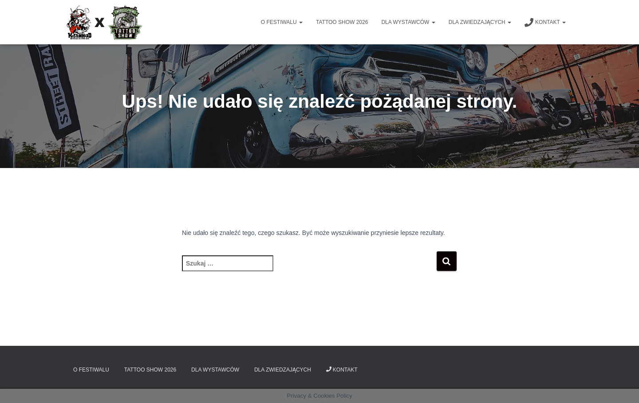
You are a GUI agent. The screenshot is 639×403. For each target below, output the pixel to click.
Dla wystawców (408, 22)
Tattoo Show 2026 (342, 22)
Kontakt (545, 22)
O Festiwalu (282, 22)
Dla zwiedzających (480, 22)
